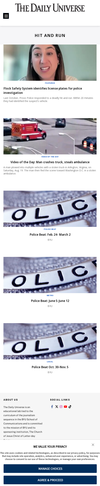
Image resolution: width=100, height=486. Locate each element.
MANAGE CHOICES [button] (50, 469)
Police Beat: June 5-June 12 (50, 305)
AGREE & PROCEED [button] (50, 480)
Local (50, 366)
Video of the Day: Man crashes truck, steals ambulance (40, 164)
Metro (50, 300)
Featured (50, 83)
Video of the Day (50, 157)
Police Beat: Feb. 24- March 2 (50, 238)
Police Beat (50, 233)
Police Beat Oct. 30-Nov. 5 (50, 371)
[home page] (50, 9)
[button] (93, 444)
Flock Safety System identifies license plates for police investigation (49, 90)
